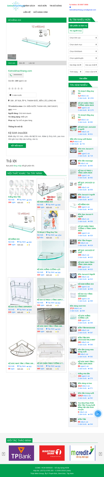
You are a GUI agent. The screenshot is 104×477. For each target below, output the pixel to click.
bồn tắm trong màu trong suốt (86, 351)
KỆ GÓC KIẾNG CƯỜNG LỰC (49, 269)
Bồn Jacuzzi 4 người (86, 195)
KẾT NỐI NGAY (17, 146)
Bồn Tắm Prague (85, 240)
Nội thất (11, 200)
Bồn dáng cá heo (85, 383)
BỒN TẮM (82, 419)
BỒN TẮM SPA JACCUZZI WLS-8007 (86, 339)
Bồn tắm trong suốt (86, 393)
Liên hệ (26, 12)
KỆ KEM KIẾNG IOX (45, 202)
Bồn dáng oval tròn (78, 306)
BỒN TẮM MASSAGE (86, 328)
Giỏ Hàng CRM (40, 12)
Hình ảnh (11, 63)
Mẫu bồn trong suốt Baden (81, 139)
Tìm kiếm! (83, 79)
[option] (36, 38)
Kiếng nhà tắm (14, 197)
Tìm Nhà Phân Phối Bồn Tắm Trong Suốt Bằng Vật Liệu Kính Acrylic (86, 406)
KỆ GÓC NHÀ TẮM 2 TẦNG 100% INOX (52, 326)
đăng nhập (17, 166)
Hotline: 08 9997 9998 (79, 5)
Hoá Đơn (42, 6)
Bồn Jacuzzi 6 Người (86, 274)
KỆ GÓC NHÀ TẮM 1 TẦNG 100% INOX (23, 363)
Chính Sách (29, 6)
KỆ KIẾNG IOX (14, 239)
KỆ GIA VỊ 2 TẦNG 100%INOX (20, 307)
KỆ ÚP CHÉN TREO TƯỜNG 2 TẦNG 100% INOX (56, 363)
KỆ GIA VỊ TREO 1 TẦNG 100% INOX (51, 300)
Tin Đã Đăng (56, 6)
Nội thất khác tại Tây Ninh (24, 173)
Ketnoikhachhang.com (20, 71)
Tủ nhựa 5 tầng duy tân (47, 232)
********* (16, 75)
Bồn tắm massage (85, 161)
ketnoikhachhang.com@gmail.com (83, 8)
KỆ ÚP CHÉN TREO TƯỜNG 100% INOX (86, 104)
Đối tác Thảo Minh (19, 440)
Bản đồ (22, 63)
